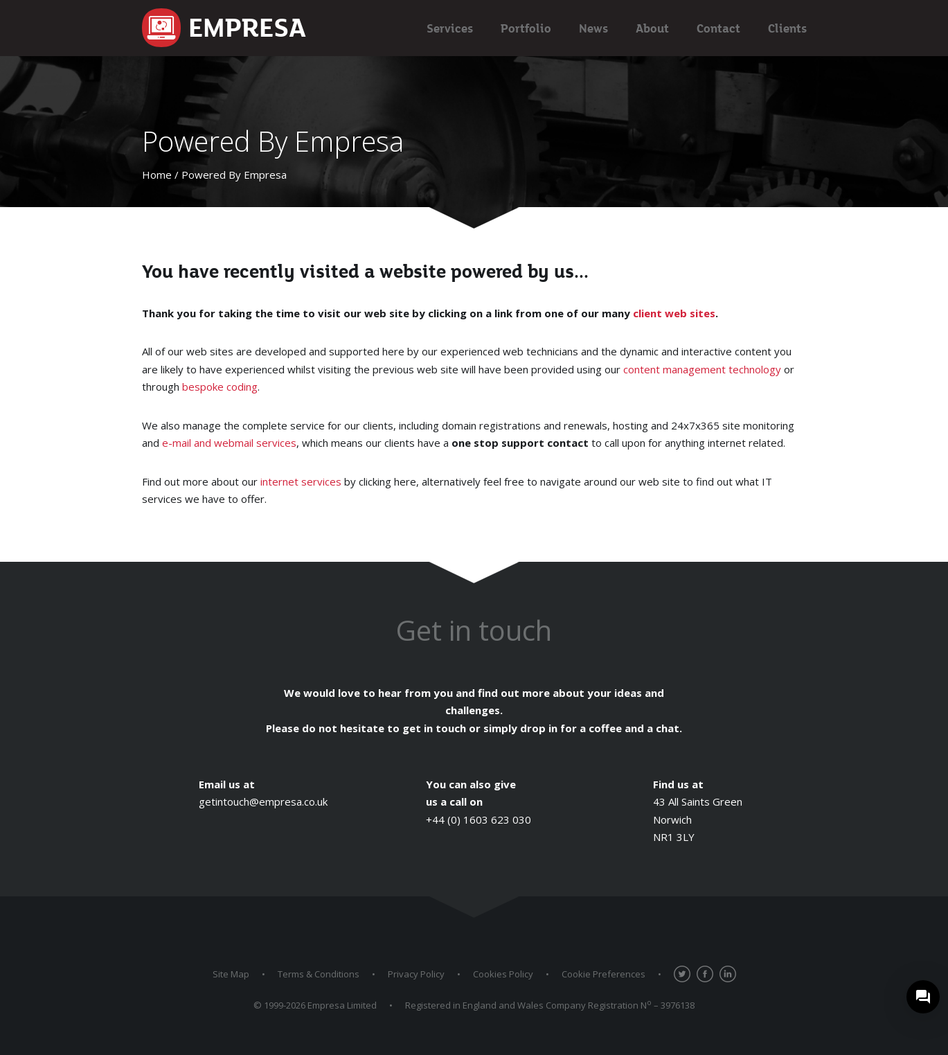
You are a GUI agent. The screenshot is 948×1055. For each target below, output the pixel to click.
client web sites (674, 313)
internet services (300, 481)
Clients (787, 28)
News (593, 28)
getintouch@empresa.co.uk (263, 801)
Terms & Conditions (318, 974)
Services (450, 28)
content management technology (702, 369)
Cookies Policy (503, 974)
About (652, 28)
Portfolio (526, 28)
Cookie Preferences (603, 974)
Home (157, 174)
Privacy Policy (416, 974)
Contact (718, 28)
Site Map (231, 974)
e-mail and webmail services (229, 443)
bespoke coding (220, 386)
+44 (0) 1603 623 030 (478, 819)
